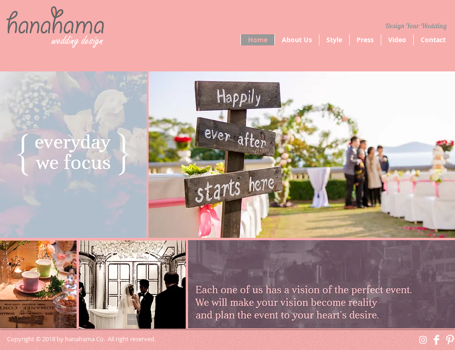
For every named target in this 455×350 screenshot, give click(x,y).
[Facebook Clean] (436, 340)
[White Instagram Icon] (423, 340)
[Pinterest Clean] (450, 340)
